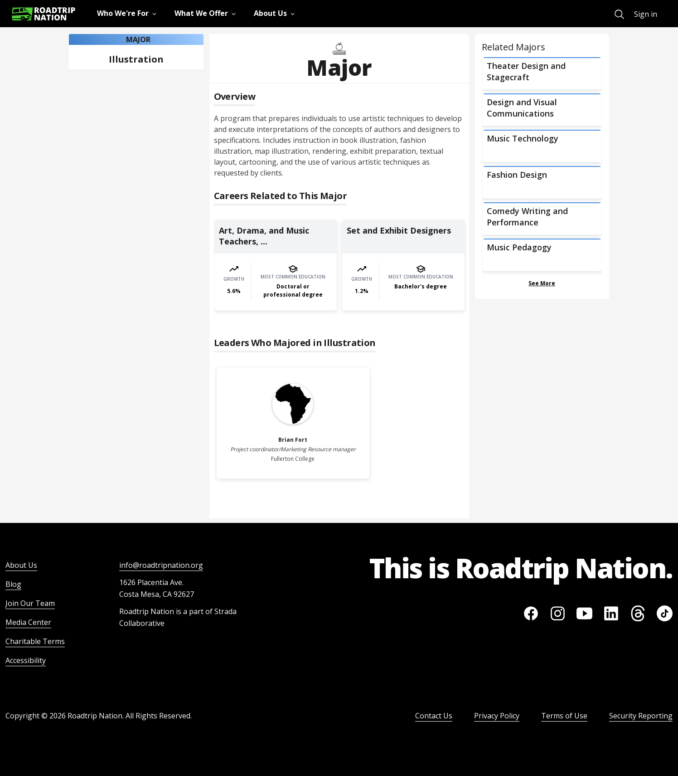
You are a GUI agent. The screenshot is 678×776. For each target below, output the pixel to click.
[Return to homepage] (43, 13)
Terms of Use (564, 716)
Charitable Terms (35, 641)
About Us (21, 565)
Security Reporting (641, 716)
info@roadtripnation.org (161, 565)
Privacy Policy (496, 716)
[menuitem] (619, 14)
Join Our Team (30, 603)
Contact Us (433, 716)
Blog (13, 584)
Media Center (28, 622)
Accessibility (25, 660)
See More (541, 283)
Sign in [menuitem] (645, 14)
